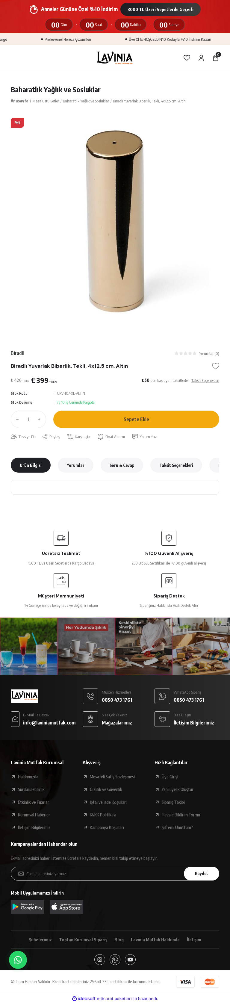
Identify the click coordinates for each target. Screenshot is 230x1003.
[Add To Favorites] (215, 366)
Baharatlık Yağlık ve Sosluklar (56, 89)
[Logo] (115, 57)
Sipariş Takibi (173, 802)
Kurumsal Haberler (34, 814)
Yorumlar (75, 465)
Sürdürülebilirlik (31, 789)
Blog (119, 939)
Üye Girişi (170, 776)
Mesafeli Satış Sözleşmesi (112, 776)
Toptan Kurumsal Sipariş (83, 939)
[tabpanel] (115, 222)
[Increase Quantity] (40, 419)
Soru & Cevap (122, 465)
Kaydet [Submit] (201, 873)
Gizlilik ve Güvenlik (106, 789)
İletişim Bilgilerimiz (34, 827)
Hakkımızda (28, 776)
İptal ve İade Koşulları (108, 802)
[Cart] (215, 57)
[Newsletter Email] (115, 874)
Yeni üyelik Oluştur (177, 789)
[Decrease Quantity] (16, 419)
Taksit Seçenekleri (176, 465)
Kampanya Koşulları (107, 827)
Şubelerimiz (40, 939)
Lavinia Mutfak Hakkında (155, 939)
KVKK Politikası (103, 814)
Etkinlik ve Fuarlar (33, 802)
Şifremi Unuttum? (177, 827)
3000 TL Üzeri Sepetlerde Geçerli (160, 9)
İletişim (194, 939)
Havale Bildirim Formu (181, 814)
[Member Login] (201, 57)
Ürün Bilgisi (31, 465)
